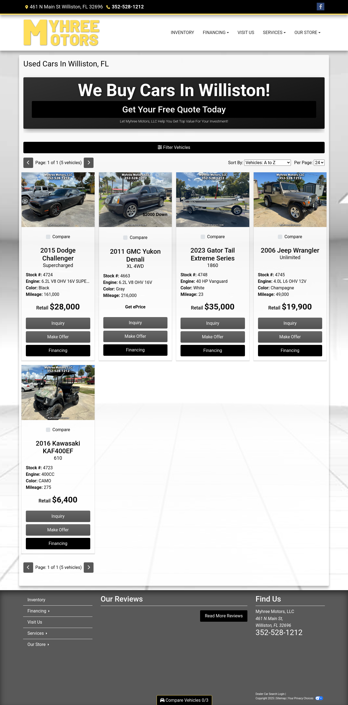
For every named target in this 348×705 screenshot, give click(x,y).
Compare (61, 236)
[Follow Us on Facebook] (320, 7)
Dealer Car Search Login (270, 693)
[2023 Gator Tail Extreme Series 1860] (212, 199)
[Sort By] (267, 163)
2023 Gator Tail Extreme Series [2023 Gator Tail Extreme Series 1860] (213, 257)
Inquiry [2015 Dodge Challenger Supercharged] (57, 323)
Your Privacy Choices (305, 698)
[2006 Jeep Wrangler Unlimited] (290, 199)
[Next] (89, 163)
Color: (32, 287)
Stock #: (34, 274)
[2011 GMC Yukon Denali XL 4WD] (135, 199)
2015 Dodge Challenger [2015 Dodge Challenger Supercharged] (58, 257)
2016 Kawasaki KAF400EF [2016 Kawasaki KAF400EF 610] (58, 450)
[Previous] (28, 163)
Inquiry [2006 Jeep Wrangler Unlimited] (290, 323)
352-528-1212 (128, 7)
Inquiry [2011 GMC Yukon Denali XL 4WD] (135, 322)
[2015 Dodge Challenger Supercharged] (58, 199)
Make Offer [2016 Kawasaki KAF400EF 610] (58, 529)
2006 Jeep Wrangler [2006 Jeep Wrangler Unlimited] (290, 253)
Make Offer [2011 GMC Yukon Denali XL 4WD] (135, 336)
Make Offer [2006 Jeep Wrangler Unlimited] (290, 336)
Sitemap (281, 698)
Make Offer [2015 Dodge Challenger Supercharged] (58, 336)
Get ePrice (135, 306)
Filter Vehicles (174, 147)
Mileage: (34, 294)
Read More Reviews (224, 615)
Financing (58, 350)
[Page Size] (319, 163)
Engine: (33, 281)
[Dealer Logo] (61, 32)
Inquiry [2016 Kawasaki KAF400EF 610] (57, 516)
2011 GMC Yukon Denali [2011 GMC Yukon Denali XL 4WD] (135, 258)
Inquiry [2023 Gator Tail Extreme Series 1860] (212, 323)
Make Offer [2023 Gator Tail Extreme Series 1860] (212, 336)
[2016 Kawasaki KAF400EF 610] (58, 392)
